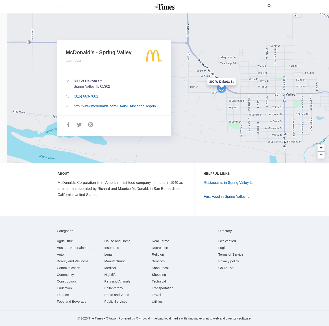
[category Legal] (108, 254)
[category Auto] (60, 254)
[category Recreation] (160, 248)
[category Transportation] (162, 288)
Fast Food (73, 61)
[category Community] (65, 274)
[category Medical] (110, 268)
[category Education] (64, 288)
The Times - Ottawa (103, 318)
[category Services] (158, 261)
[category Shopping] (159, 274)
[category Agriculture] (65, 241)
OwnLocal (143, 318)
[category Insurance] (111, 248)
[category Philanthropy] (113, 288)
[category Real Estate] (160, 241)
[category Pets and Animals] (117, 281)
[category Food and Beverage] (72, 301)
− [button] (321, 155)
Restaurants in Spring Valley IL (228, 183)
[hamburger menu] (59, 6)
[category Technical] (159, 281)
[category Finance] (63, 295)
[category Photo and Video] (116, 295)
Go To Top (226, 268)
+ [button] (321, 148)
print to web (211, 318)
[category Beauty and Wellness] (73, 261)
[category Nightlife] (110, 274)
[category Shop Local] (160, 268)
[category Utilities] (157, 301)
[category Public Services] (115, 301)
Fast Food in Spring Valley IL (227, 196)
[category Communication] (68, 268)
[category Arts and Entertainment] (74, 248)
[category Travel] (156, 295)
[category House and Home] (117, 241)
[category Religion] (158, 254)
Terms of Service (231, 254)
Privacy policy (228, 261)
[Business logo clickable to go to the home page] (164, 7)
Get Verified (227, 241)
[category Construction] (66, 281)
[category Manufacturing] (115, 261)
